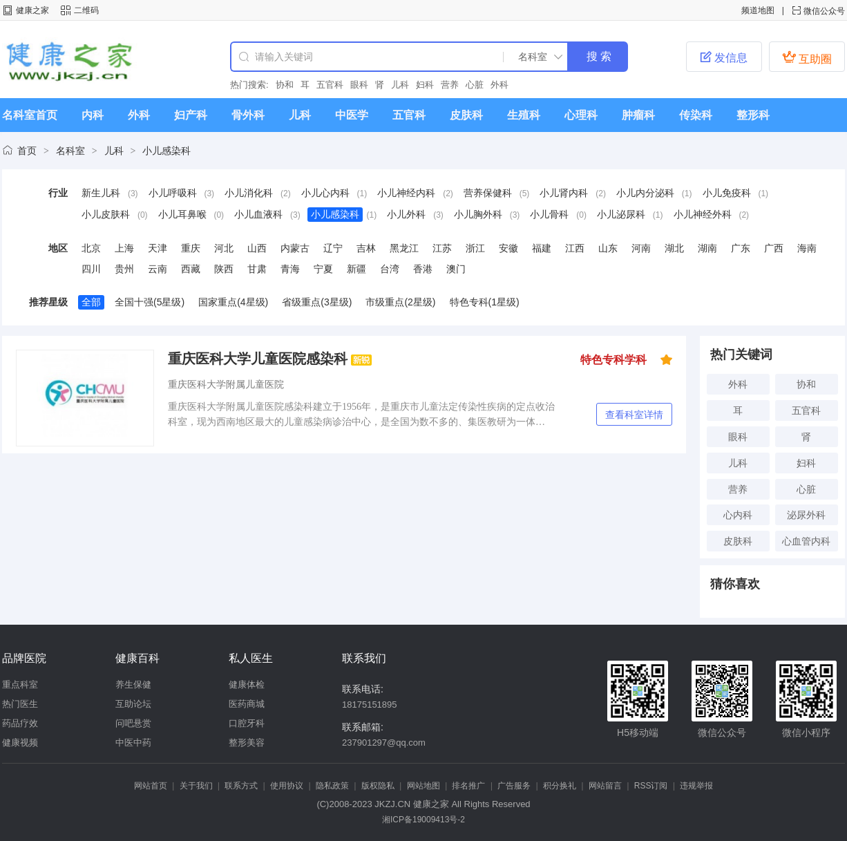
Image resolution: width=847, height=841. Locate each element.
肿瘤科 (638, 115)
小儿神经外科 (703, 214)
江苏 (442, 248)
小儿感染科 (166, 150)
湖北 (674, 248)
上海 (124, 248)
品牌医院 (24, 658)
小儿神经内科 (406, 192)
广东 (740, 248)
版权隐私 (377, 786)
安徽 (508, 248)
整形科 (753, 115)
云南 (157, 268)
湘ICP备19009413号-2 (423, 819)
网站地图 (423, 786)
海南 (807, 248)
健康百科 (137, 658)
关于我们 (196, 786)
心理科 (581, 115)
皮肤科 (466, 115)
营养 (450, 84)
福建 (541, 248)
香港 (422, 268)
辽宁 (333, 248)
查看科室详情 (634, 414)
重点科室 (20, 684)
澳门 (456, 268)
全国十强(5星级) (149, 302)
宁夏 (323, 268)
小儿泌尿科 (621, 214)
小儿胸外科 (478, 214)
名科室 (70, 150)
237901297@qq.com (384, 742)
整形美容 (247, 742)
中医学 (351, 115)
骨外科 (248, 115)
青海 (290, 268)
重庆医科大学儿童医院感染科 (258, 358)
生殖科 (523, 115)
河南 (641, 248)
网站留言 (605, 786)
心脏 (475, 84)
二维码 (86, 10)
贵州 (124, 268)
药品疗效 (20, 723)
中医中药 (133, 742)
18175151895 (369, 704)
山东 (608, 248)
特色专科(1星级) (485, 302)
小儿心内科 (325, 192)
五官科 (329, 84)
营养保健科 (488, 192)
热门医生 (20, 704)
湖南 (707, 248)
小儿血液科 (258, 214)
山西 (257, 248)
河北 (224, 248)
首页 (27, 150)
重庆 (190, 248)
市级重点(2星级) (400, 302)
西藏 (190, 268)
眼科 (359, 84)
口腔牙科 (247, 723)
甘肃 (257, 268)
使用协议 (286, 786)
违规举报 (696, 786)
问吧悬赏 (133, 723)
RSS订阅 (651, 786)
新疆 (356, 268)
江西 (574, 248)
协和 (285, 84)
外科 (499, 84)
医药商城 (247, 704)
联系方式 (241, 786)
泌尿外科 (806, 514)
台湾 (389, 268)
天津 (157, 248)
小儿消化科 (249, 192)
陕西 (224, 268)
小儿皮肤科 (106, 214)
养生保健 (133, 684)
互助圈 (807, 57)
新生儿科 (101, 192)
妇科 (425, 84)
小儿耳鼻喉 (182, 214)
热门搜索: (249, 84)
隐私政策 (332, 786)
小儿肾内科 (564, 192)
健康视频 (20, 742)
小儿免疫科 (727, 192)
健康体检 (247, 684)
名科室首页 (29, 115)
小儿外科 (406, 214)
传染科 (695, 115)
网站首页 (150, 786)
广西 (773, 248)
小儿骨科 (549, 214)
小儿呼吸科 (173, 192)
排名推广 (468, 786)
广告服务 (514, 786)
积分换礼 (559, 786)
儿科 (400, 84)
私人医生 (251, 658)
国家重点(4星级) (233, 302)
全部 (91, 302)
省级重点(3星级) (317, 302)
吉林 (366, 248)
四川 (91, 268)
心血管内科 (806, 541)
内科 (93, 115)
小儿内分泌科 (645, 192)
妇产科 (190, 115)
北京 (91, 248)
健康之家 (32, 10)
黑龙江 (404, 248)
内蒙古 (295, 248)
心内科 (737, 514)
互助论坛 (133, 704)
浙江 (475, 248)
